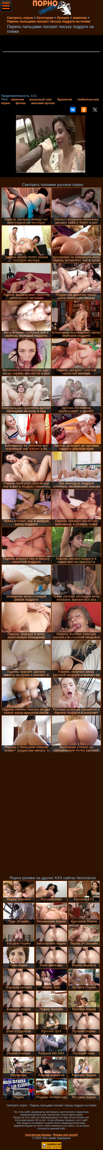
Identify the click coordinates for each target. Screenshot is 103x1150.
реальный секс (41, 99)
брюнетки (64, 99)
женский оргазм (43, 103)
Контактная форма (38, 1134)
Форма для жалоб (65, 1134)
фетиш (21, 103)
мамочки (17, 99)
